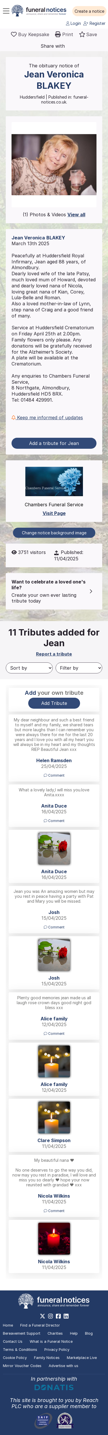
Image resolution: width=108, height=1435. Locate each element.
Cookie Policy (15, 1357)
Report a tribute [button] (54, 654)
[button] (89, 11)
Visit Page (54, 513)
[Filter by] (79, 667)
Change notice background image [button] (54, 532)
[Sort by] (29, 667)
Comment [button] (54, 775)
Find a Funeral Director (40, 1325)
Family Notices (47, 1357)
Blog (89, 1333)
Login (73, 23)
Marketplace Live (82, 1357)
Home (8, 1325)
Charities (55, 1333)
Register (94, 23)
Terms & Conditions (20, 1349)
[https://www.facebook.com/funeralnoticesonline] (58, 1316)
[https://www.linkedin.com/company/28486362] (66, 1316)
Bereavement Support (21, 1333)
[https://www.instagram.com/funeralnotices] (50, 1316)
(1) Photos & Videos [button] (54, 214)
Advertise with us (63, 1366)
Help (74, 1333)
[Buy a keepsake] (30, 34)
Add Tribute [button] (54, 703)
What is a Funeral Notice (51, 1341)
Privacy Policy (56, 1349)
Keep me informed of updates (47, 417)
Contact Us (12, 1341)
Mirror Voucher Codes (22, 1366)
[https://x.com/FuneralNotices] (42, 1316)
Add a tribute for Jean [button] (54, 443)
